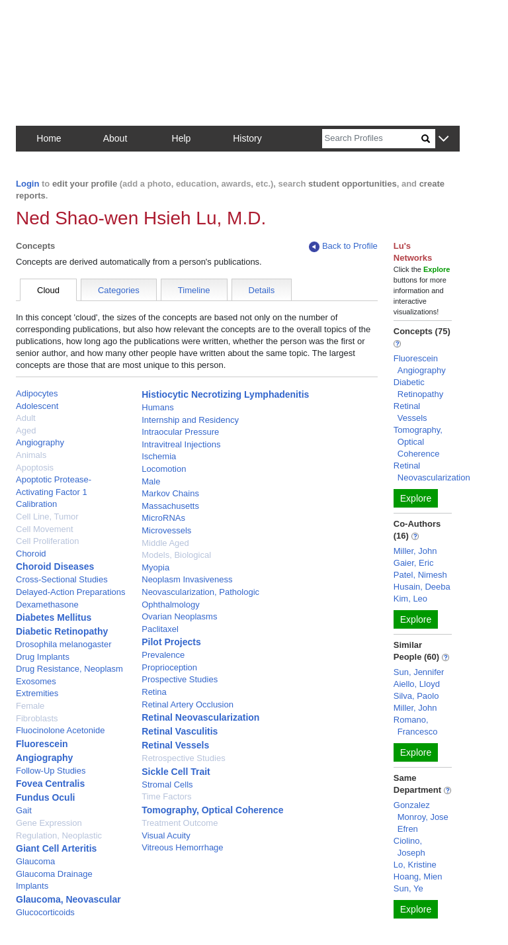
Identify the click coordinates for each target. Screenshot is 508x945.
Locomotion (164, 469)
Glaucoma (35, 861)
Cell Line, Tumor (47, 516)
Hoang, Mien (418, 876)
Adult (26, 418)
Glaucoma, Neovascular (68, 899)
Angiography (40, 442)
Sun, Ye (408, 888)
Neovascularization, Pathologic (200, 592)
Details (262, 290)
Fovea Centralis (50, 783)
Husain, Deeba (422, 587)
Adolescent (37, 406)
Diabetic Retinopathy (62, 631)
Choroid (31, 554)
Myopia (155, 567)
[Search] (371, 138)
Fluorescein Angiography (420, 364)
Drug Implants (42, 657)
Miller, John (415, 551)
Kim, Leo (410, 599)
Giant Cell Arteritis (56, 848)
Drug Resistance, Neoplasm (69, 669)
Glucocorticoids (45, 912)
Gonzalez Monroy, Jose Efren (421, 817)
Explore (415, 498)
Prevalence (163, 655)
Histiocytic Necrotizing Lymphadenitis (225, 394)
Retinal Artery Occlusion (187, 704)
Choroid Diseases (55, 566)
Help (181, 138)
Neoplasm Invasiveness (187, 579)
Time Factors (166, 796)
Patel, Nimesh (420, 575)
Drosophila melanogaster (64, 644)
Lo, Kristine (415, 865)
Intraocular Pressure (180, 432)
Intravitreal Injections (181, 444)
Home (48, 138)
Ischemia (159, 456)
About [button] (115, 138)
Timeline (194, 290)
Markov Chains (170, 493)
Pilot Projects (171, 642)
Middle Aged (165, 543)
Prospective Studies (180, 679)
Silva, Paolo (416, 696)
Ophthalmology (170, 604)
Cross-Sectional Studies (62, 579)
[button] (443, 139)
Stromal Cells (167, 784)
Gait (24, 810)
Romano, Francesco (416, 726)
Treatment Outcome (180, 823)
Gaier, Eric (414, 563)
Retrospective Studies (183, 758)
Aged (26, 430)
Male (151, 481)
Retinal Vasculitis (180, 731)
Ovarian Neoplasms (179, 616)
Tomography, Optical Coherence (212, 810)
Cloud (48, 290)
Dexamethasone (47, 604)
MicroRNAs (163, 518)
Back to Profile (343, 246)
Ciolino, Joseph (409, 847)
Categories (119, 290)
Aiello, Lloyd (417, 684)
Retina (154, 692)
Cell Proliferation (47, 541)
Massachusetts (170, 506)
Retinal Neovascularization (200, 717)
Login (27, 184)
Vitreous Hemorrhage (182, 847)
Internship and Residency (190, 420)
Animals (31, 455)
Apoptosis (35, 467)
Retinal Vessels (175, 745)
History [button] (247, 138)
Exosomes (36, 681)
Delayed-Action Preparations (70, 592)
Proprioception (169, 667)
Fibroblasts (37, 718)
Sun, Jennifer (419, 672)
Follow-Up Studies (51, 771)
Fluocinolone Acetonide (60, 730)
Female (30, 706)
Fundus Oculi (45, 797)
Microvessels (166, 530)
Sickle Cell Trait (176, 771)
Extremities (37, 693)
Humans (157, 407)
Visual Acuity (166, 835)
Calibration (36, 504)
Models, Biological (176, 555)
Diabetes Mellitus (53, 617)
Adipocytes (37, 393)
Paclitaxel (160, 629)
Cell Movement (44, 529)
